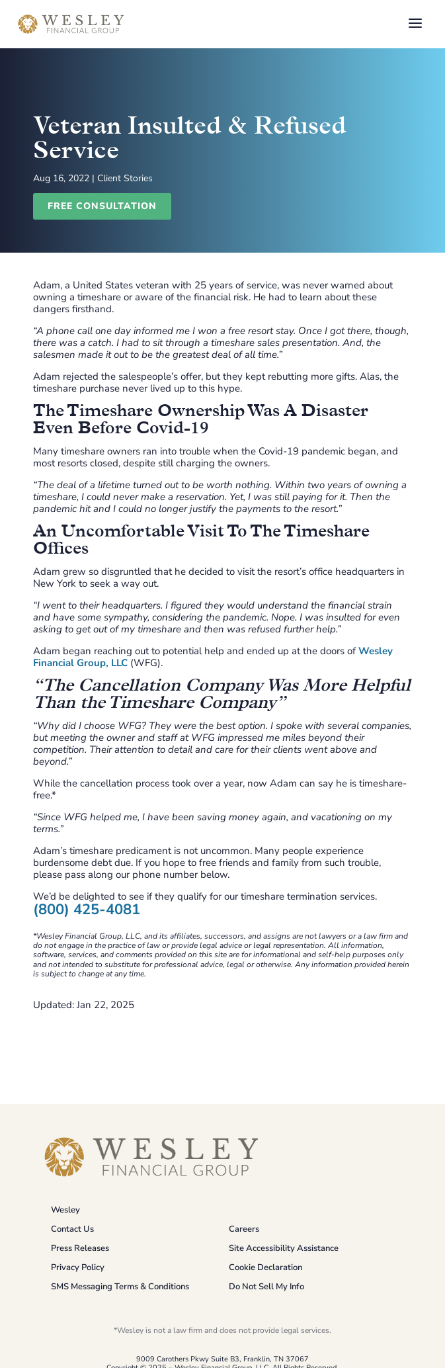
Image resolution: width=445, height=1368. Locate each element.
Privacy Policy (77, 1267)
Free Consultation (102, 206)
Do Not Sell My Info (266, 1287)
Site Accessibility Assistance (284, 1248)
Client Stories (125, 178)
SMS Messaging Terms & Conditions (120, 1287)
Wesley (65, 1210)
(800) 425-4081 (86, 909)
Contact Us (72, 1229)
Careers (244, 1229)
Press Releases (80, 1248)
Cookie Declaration (265, 1267)
